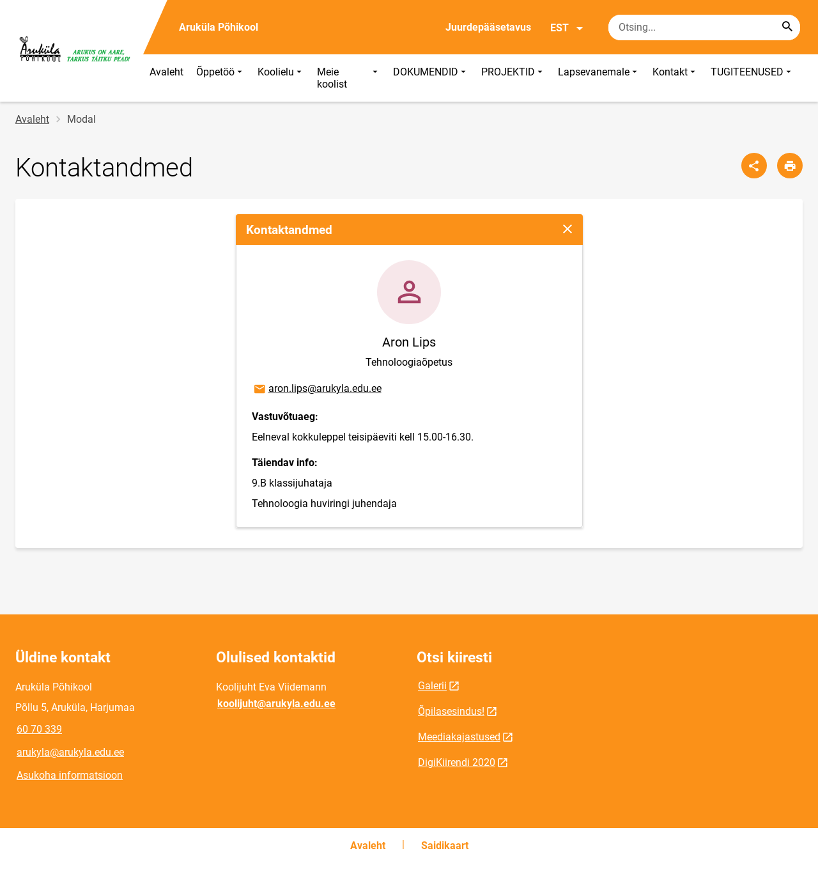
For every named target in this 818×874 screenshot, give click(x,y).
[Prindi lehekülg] (790, 165)
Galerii (432, 686)
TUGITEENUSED (752, 78)
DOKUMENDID (430, 78)
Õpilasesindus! (451, 711)
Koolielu (281, 78)
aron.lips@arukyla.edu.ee (317, 389)
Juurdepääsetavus (488, 27)
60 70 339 (39, 729)
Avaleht (166, 72)
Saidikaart (444, 845)
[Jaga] (754, 165)
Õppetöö (220, 78)
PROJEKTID (513, 78)
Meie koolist (348, 78)
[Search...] (787, 27)
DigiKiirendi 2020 (456, 762)
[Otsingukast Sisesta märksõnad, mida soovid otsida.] (704, 27)
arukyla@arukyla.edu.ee (70, 752)
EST (567, 28)
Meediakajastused (459, 737)
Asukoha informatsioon (70, 775)
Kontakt (675, 78)
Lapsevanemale (599, 78)
